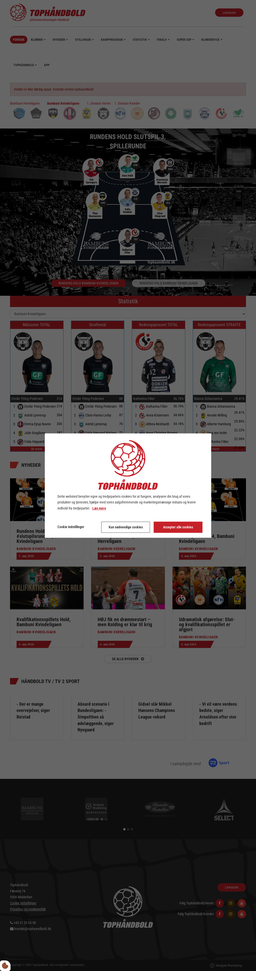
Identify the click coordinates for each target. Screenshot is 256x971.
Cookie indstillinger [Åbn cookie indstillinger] (70, 527)
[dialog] (128, 485)
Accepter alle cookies (178, 527)
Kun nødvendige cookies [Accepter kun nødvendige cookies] (126, 527)
